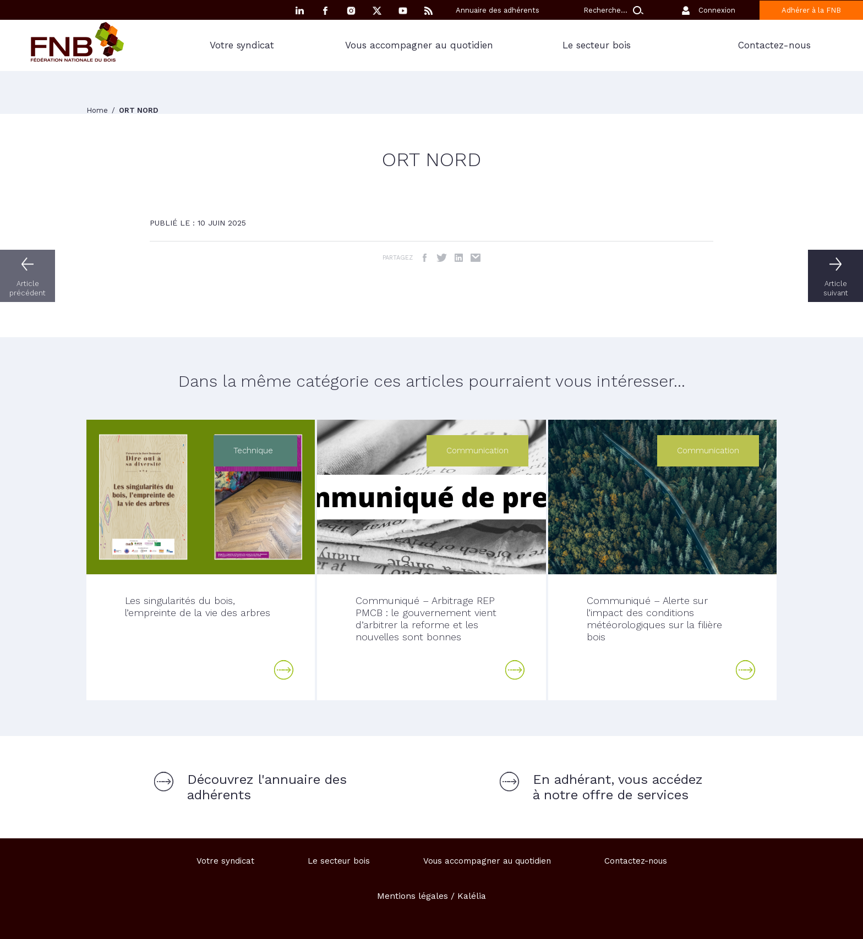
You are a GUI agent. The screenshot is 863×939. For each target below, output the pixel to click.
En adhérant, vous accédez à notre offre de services (618, 787)
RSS (429, 11)
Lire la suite (284, 670)
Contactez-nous (774, 45)
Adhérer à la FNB (811, 10)
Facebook (325, 11)
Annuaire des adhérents (497, 10)
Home (98, 110)
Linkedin (299, 11)
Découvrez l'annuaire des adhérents (267, 787)
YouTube (403, 11)
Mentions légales (412, 896)
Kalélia (471, 896)
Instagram (351, 11)
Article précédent (27, 288)
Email (476, 258)
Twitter (441, 258)
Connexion (716, 10)
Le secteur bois (596, 45)
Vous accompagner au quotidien (419, 45)
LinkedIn (459, 258)
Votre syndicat (242, 45)
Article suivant (835, 288)
